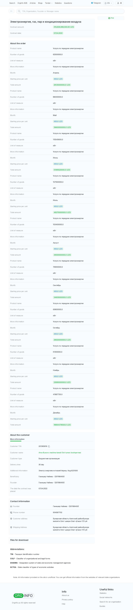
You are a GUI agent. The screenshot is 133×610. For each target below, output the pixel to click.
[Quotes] (110, 606)
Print (111, 18)
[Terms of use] (67, 599)
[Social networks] (110, 597)
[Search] (73, 11)
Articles (33, 3)
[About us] (67, 595)
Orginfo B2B (22, 3)
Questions (68, 3)
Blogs (40, 3)
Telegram (96, 3)
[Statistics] (110, 593)
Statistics (58, 3)
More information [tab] (17, 439)
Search (12, 3)
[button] (119, 3)
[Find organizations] (23, 595)
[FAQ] (67, 604)
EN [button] (108, 3)
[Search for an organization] (110, 602)
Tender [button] (49, 3)
